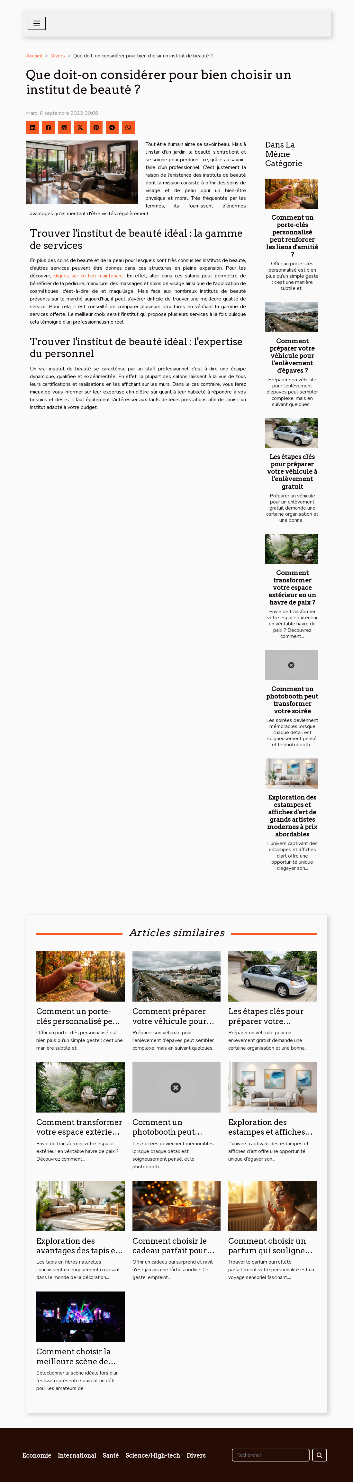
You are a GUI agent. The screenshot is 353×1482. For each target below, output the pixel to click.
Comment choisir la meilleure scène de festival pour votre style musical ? (73, 1366)
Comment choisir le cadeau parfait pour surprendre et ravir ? (171, 1250)
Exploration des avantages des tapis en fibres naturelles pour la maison (78, 1255)
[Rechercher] (271, 1455)
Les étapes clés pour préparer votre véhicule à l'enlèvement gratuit (292, 471)
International (77, 1455)
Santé (111, 1455)
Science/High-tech (152, 1455)
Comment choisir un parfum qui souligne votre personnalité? (267, 1250)
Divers (57, 55)
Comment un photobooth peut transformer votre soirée (292, 700)
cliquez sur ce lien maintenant (88, 275)
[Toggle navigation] (37, 23)
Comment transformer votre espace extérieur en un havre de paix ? (292, 587)
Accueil (34, 55)
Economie (36, 1455)
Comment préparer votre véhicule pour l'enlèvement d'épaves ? (292, 355)
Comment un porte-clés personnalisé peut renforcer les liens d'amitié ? (292, 236)
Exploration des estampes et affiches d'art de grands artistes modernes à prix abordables (292, 816)
